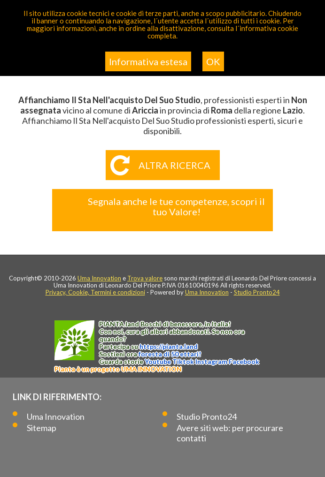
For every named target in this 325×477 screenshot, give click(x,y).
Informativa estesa (148, 61)
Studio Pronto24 (257, 292)
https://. (168, 346)
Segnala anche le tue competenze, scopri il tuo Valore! (176, 206)
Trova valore (144, 278)
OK (213, 61)
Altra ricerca (174, 165)
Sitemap (41, 428)
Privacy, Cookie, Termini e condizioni (95, 292)
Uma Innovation (99, 278)
